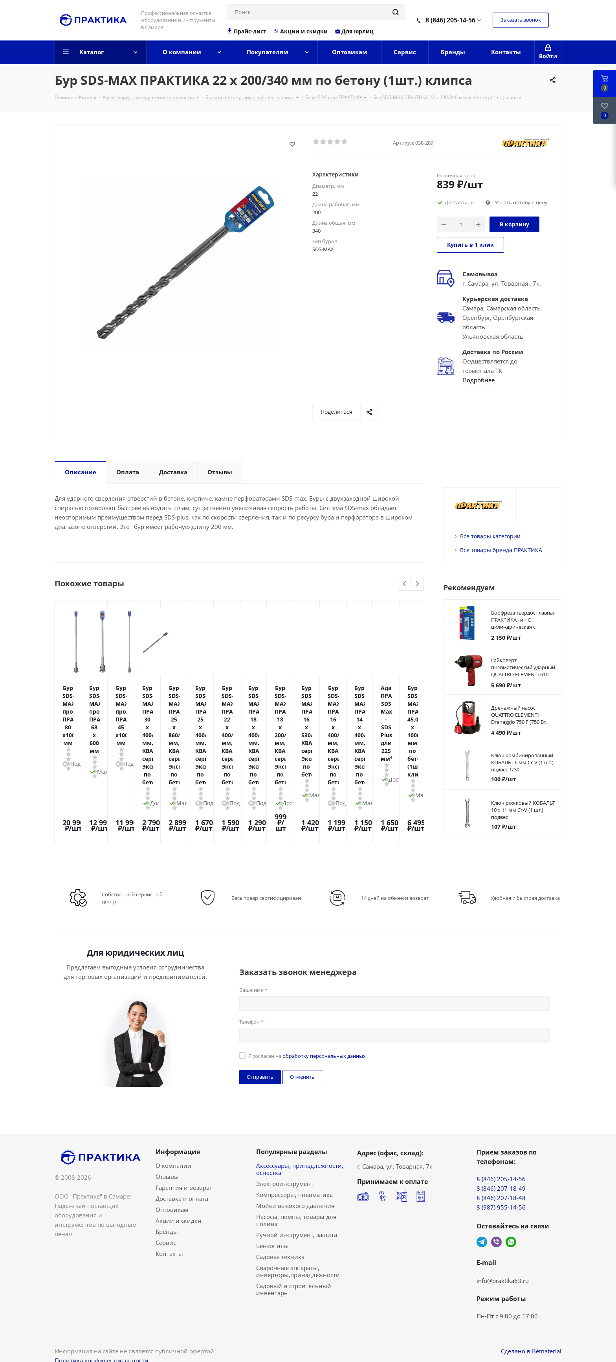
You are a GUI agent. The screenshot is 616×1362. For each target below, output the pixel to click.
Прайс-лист (246, 31)
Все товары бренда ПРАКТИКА (501, 550)
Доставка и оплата (182, 1176)
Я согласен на (307, 1033)
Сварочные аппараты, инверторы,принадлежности (298, 1248)
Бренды (167, 1209)
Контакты (169, 1231)
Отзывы (167, 1154)
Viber (496, 1219)
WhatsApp (511, 1219)
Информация (178, 1129)
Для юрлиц (354, 31)
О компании (173, 1143)
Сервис (166, 1220)
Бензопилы (272, 1223)
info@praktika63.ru (503, 1258)
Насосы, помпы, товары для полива (296, 1197)
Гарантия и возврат (184, 1165)
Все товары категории (490, 536)
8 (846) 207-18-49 (501, 1165)
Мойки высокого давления (295, 1183)
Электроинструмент (285, 1161)
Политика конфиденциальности (101, 1338)
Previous (404, 584)
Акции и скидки (300, 31)
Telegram (482, 1219)
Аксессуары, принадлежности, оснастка (299, 1146)
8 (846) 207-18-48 (501, 1175)
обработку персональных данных (324, 1033)
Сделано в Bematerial (531, 1328)
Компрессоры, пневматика (294, 1172)
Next (417, 584)
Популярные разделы (291, 1129)
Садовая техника (280, 1234)
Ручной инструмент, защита (296, 1212)
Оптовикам (172, 1187)
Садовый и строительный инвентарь (293, 1266)
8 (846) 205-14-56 (450, 20)
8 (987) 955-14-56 (501, 1184)
